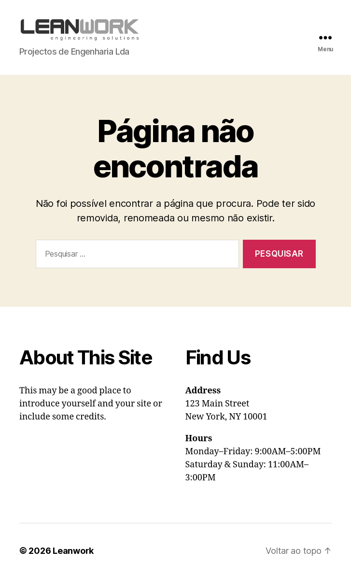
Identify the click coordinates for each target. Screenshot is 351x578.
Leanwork (73, 551)
